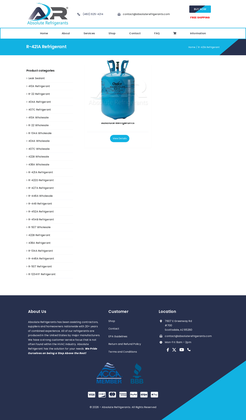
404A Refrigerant (39, 102)
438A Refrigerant (39, 243)
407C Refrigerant (39, 109)
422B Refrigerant (39, 235)
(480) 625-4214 (93, 14)
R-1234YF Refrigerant (42, 274)
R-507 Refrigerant (40, 266)
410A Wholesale (38, 117)
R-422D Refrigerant (41, 180)
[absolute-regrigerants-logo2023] (47, 3)
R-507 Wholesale (39, 227)
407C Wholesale (39, 149)
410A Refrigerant (39, 86)
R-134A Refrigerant (40, 251)
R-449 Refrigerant (40, 203)
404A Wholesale (39, 141)
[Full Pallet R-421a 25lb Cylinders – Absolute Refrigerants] (118, 89)
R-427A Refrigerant (41, 188)
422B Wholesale (38, 156)
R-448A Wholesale (40, 196)
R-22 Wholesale (38, 125)
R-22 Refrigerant (39, 94)
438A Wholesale (38, 164)
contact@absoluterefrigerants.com (146, 14)
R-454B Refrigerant (41, 219)
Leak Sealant (36, 78)
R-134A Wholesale (40, 133)
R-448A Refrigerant (41, 258)
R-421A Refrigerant (40, 172)
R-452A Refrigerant (41, 211)
